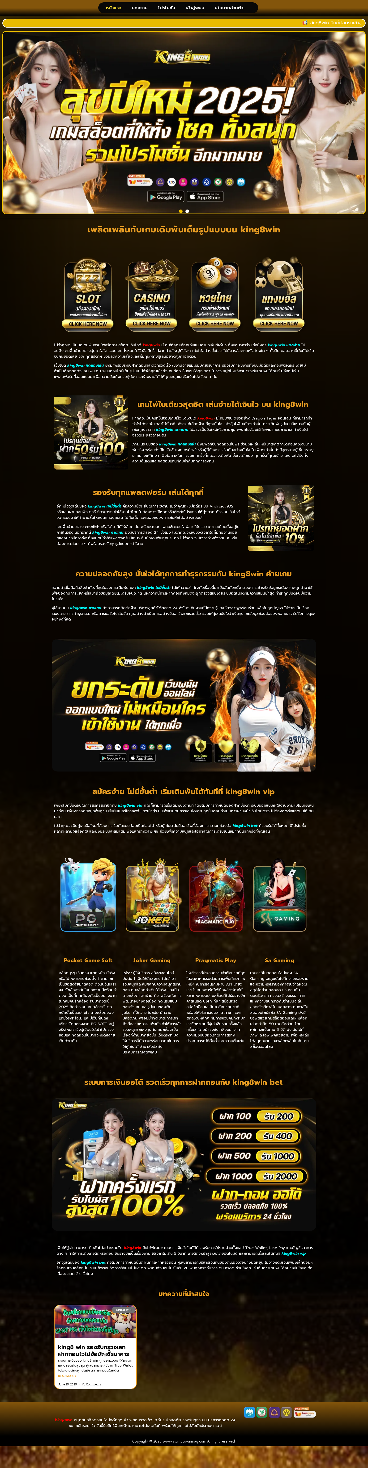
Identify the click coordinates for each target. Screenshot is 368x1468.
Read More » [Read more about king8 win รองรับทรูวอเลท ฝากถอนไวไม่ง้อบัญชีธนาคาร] (67, 1379)
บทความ (139, 9)
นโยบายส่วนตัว (229, 9)
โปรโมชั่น (166, 9)
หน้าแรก (113, 9)
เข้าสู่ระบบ (195, 9)
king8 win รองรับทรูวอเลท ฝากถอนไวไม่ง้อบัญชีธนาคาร (93, 1353)
